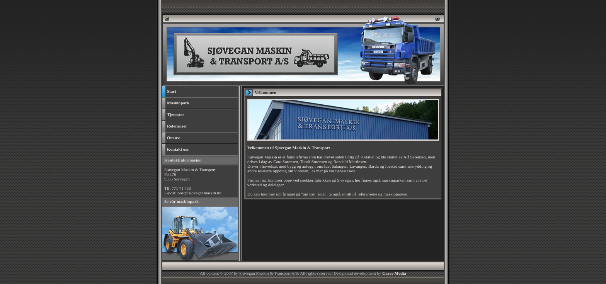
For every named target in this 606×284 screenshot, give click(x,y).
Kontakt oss (175, 149)
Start (169, 91)
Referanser (174, 126)
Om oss (171, 138)
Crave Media (394, 273)
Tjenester (173, 114)
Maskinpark (175, 103)
